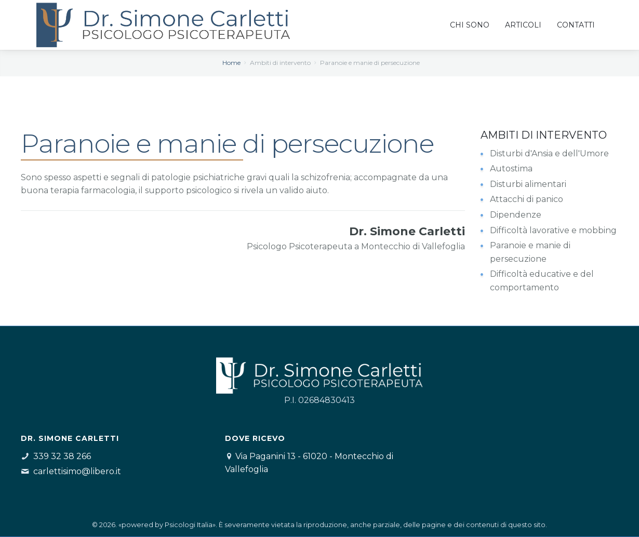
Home (231, 62)
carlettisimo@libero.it (77, 471)
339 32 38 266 (62, 456)
